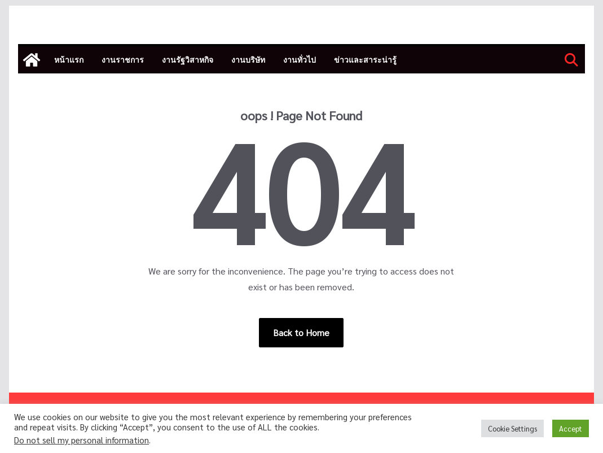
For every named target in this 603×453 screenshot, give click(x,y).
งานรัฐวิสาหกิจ (187, 59)
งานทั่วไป (299, 59)
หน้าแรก (68, 59)
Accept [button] (570, 428)
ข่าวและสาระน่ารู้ (365, 59)
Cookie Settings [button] (512, 428)
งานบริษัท (248, 59)
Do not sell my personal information (81, 439)
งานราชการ (123, 59)
